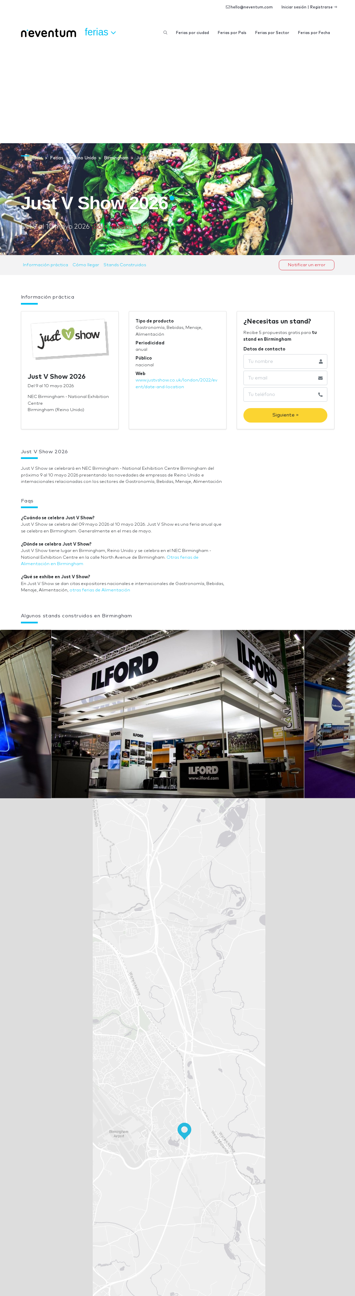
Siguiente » (285, 415)
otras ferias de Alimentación (99, 590)
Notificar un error (306, 265)
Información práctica (45, 265)
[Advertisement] (177, 92)
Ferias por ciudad (192, 33)
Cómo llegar (85, 265)
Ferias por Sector (272, 33)
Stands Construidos (124, 265)
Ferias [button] (100, 32)
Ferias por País (232, 33)
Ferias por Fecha (314, 33)
